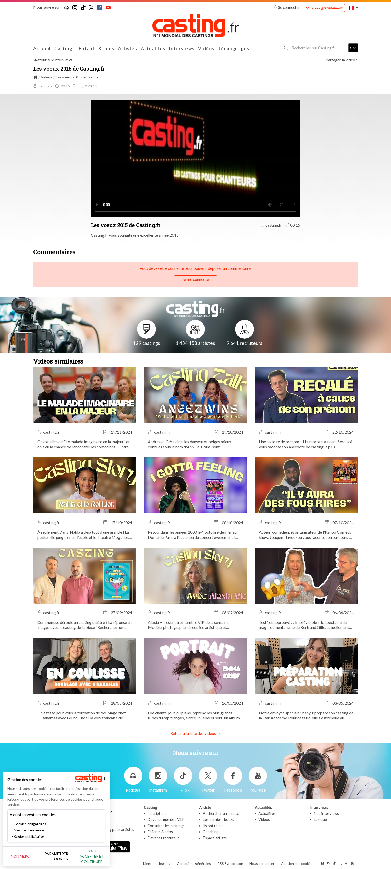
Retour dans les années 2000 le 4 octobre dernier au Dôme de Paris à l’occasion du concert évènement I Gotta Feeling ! (192, 535)
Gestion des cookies (297, 863)
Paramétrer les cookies (56, 856)
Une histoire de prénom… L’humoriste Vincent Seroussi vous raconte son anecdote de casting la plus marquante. (305, 444)
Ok (353, 47)
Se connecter (287, 7)
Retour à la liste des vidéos (193, 733)
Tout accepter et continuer (92, 856)
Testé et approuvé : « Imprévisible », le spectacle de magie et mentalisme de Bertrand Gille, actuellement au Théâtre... (304, 625)
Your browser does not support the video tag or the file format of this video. (195, 158)
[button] (353, 7)
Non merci (21, 856)
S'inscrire (324, 8)
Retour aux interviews (53, 59)
